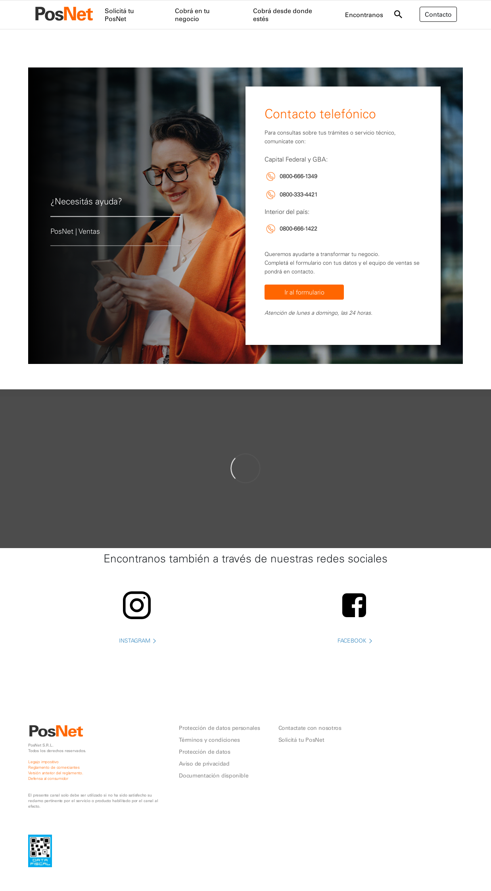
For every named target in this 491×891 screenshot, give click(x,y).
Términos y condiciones (209, 739)
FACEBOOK (354, 654)
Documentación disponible (213, 775)
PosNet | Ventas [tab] (75, 231)
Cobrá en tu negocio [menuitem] (192, 15)
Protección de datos (204, 751)
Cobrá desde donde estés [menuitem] (282, 15)
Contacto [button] (438, 14)
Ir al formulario (304, 292)
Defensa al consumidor (48, 778)
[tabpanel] (245, 215)
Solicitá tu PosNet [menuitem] (119, 15)
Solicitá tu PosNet (301, 739)
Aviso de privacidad (204, 763)
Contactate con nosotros (309, 727)
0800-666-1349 (298, 176)
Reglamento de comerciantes (54, 767)
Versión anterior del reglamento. (55, 773)
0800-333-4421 (299, 194)
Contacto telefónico (320, 113)
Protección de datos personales (219, 727)
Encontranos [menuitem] (364, 15)
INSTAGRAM (137, 654)
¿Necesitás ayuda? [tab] (86, 200)
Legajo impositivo (43, 761)
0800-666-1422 (298, 228)
